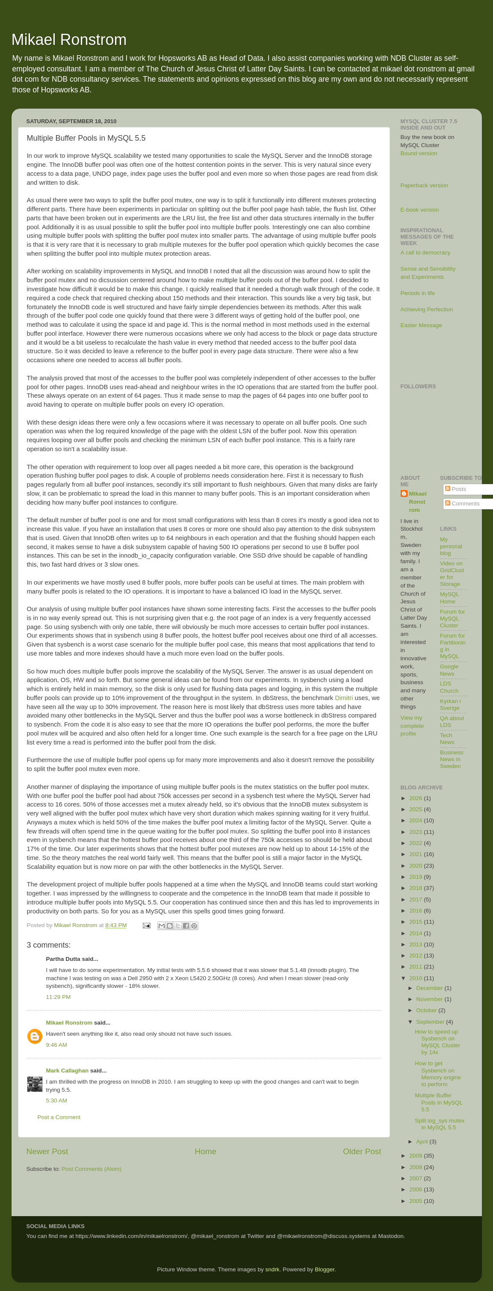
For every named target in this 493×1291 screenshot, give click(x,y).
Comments (462, 503)
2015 (416, 922)
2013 (416, 944)
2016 (416, 910)
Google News (449, 670)
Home (205, 1151)
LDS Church (449, 687)
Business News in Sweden (451, 759)
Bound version (419, 153)
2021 (416, 854)
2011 (416, 966)
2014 (416, 933)
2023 (416, 832)
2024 (416, 820)
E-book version (420, 210)
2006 (416, 1189)
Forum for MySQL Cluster (452, 619)
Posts (455, 489)
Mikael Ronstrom (69, 39)
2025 (416, 809)
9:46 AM (57, 1045)
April (423, 1141)
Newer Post (47, 1151)
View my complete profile (412, 726)
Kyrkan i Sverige (450, 704)
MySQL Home (449, 597)
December (430, 988)
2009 (416, 1155)
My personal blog (451, 546)
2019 (416, 877)
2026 (416, 798)
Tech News (447, 738)
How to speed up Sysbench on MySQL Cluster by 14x (437, 1042)
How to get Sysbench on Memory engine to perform (438, 1073)
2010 (416, 978)
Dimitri (344, 697)
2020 (416, 866)
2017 (416, 899)
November (430, 999)
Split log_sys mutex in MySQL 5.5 (439, 1124)
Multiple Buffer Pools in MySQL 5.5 (438, 1102)
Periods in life (418, 293)
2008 (416, 1167)
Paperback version (425, 185)
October (427, 1010)
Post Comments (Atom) (91, 1169)
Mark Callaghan (67, 1070)
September (431, 1022)
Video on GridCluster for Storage (452, 574)
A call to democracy (426, 252)
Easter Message (422, 325)
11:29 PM (58, 997)
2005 (416, 1201)
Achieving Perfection (427, 309)
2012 (416, 955)
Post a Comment (59, 1117)
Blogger (324, 1269)
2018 (416, 888)
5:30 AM (57, 1100)
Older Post (362, 1151)
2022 (416, 843)
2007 (416, 1178)
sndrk (273, 1269)
